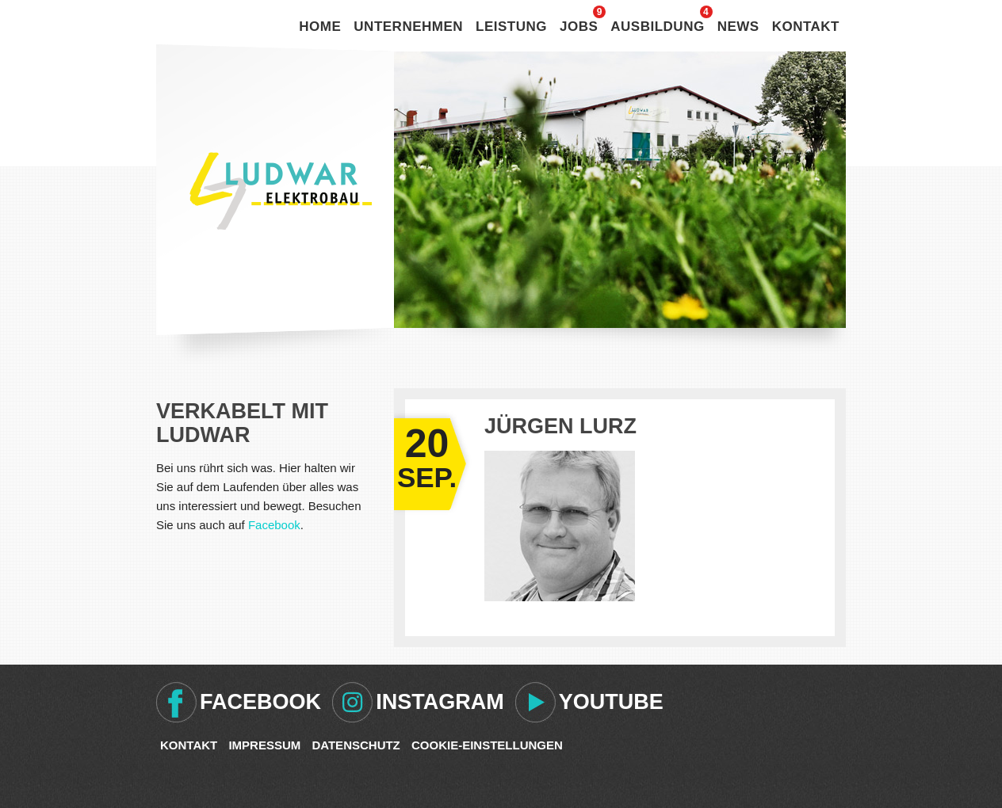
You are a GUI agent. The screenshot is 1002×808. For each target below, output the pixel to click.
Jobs (579, 26)
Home (320, 26)
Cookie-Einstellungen (487, 745)
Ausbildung (657, 26)
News (738, 26)
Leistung (511, 26)
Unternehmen (408, 26)
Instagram (440, 702)
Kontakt (805, 26)
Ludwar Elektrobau (280, 191)
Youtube (611, 702)
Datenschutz (356, 745)
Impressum (264, 745)
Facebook (274, 525)
